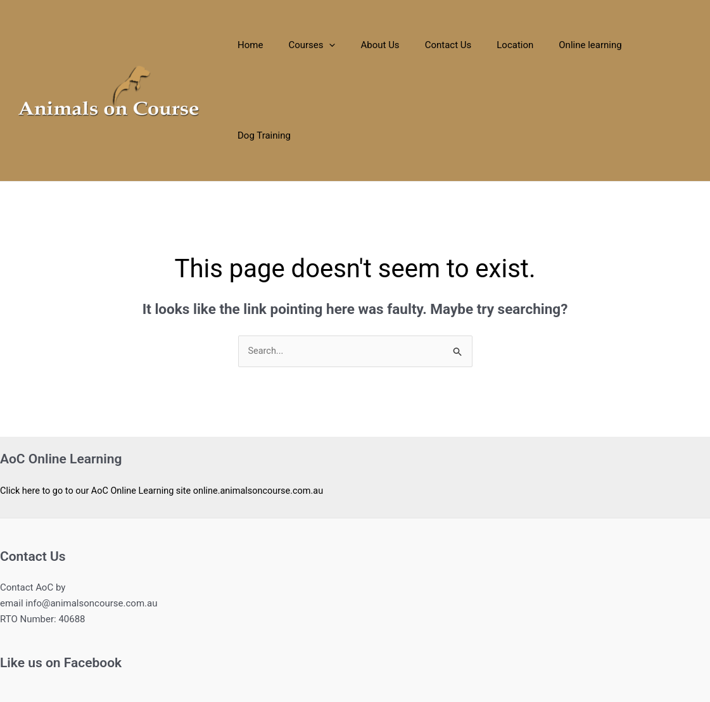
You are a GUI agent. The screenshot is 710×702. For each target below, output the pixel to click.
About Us (393, 45)
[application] (349, 45)
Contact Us (454, 45)
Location (515, 45)
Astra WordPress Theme (462, 646)
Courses (331, 45)
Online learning (584, 45)
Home (275, 45)
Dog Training (661, 45)
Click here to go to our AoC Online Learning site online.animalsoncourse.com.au (168, 400)
